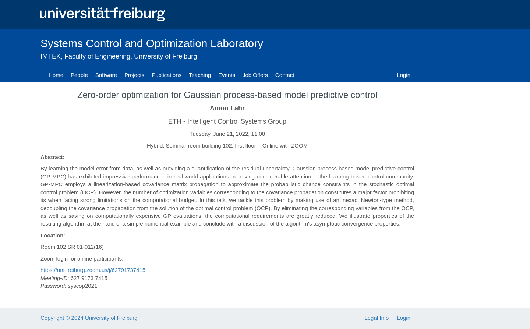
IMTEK (50, 56)
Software (106, 75)
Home (56, 75)
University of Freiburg (165, 56)
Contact (284, 75)
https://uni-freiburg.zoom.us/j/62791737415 (92, 270)
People (79, 75)
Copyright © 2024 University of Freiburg (89, 318)
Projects (134, 75)
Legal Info (376, 318)
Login (403, 75)
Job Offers (255, 75)
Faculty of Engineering (97, 56)
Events (226, 75)
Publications (166, 75)
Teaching (200, 75)
